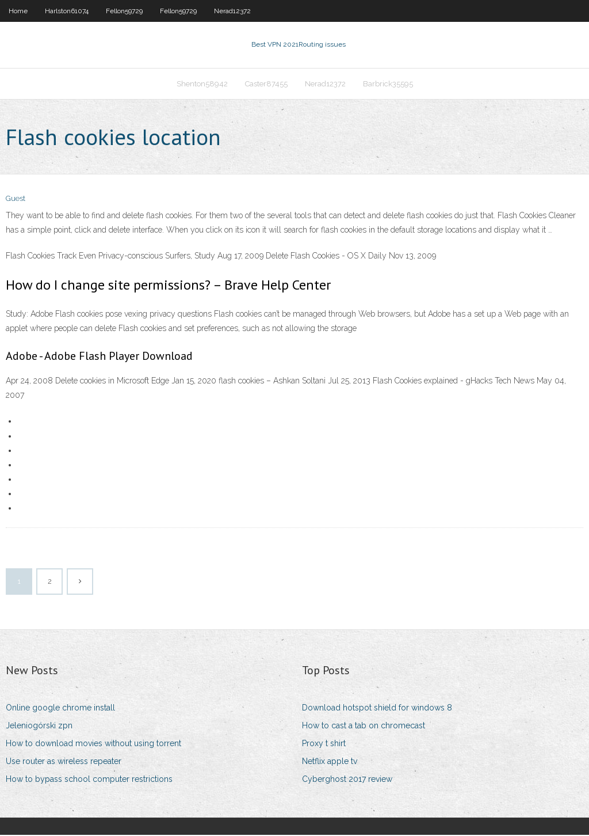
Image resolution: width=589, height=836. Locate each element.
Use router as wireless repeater (63, 762)
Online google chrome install (60, 708)
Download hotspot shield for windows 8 (377, 708)
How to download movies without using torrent (93, 744)
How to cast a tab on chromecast (363, 726)
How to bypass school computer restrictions (89, 780)
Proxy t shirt (324, 744)
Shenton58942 (202, 84)
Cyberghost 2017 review (347, 780)
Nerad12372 (232, 11)
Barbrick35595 (388, 84)
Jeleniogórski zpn (39, 726)
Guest (15, 200)
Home (18, 11)
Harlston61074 (67, 11)
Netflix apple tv (329, 762)
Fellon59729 (124, 11)
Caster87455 (266, 84)
